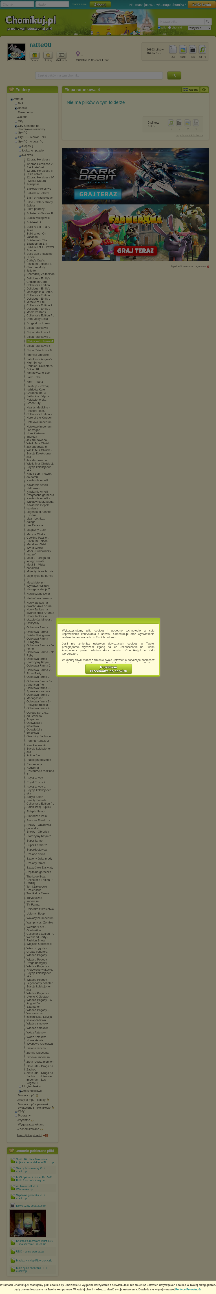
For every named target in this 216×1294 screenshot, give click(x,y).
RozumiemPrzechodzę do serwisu (108, 669)
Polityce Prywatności (188, 1289)
